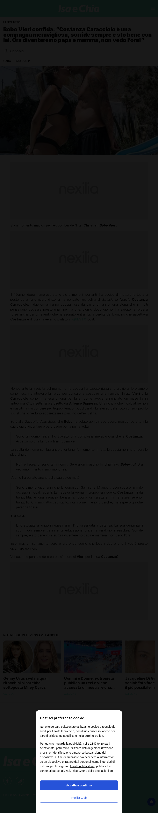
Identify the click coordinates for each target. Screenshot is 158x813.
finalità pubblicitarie (82, 766)
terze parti (103, 743)
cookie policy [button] (94, 735)
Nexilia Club (79, 797)
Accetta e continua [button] (79, 785)
